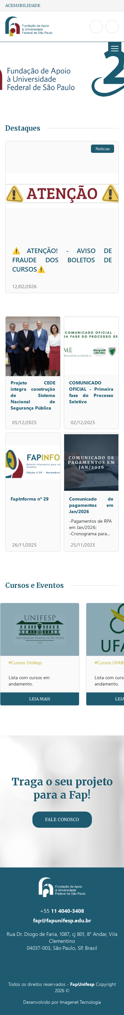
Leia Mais (39, 698)
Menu (113, 48)
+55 (62, 910)
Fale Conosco (62, 819)
